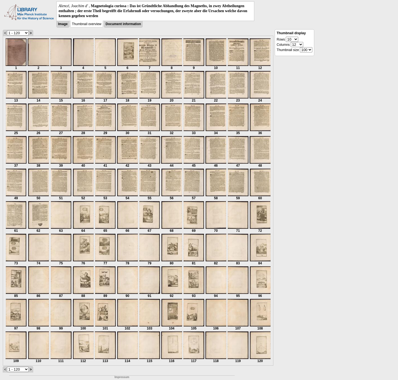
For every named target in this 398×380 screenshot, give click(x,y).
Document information (123, 24)
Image (63, 24)
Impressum (121, 377)
